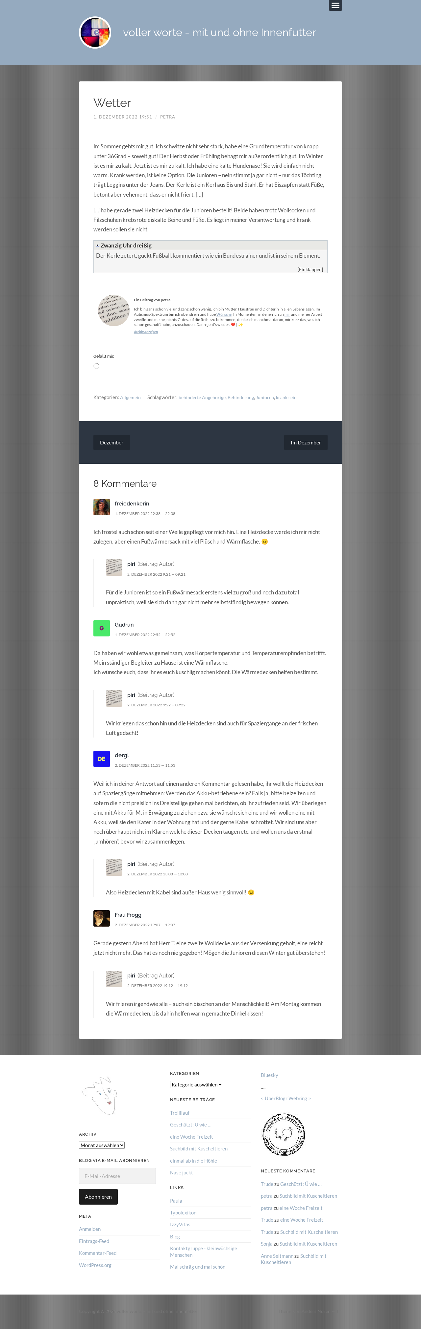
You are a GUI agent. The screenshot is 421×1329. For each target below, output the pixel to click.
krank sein (293, 397)
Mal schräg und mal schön (197, 1267)
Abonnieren (98, 1197)
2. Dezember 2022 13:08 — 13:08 (161, 874)
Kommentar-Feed (97, 1253)
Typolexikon (183, 1213)
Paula (176, 1201)
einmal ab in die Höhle (193, 1161)
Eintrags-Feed (94, 1242)
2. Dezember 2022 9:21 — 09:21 (160, 574)
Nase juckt (181, 1173)
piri (131, 564)
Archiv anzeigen (147, 332)
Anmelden (90, 1230)
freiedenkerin (132, 504)
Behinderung (245, 397)
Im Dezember (306, 443)
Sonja (267, 1244)
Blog (175, 1236)
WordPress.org (95, 1265)
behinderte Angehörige (204, 397)
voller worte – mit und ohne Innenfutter (157, 1311)
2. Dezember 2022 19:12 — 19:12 (161, 986)
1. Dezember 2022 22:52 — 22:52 (149, 635)
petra (167, 117)
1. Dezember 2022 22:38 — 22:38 (149, 514)
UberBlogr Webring (286, 1099)
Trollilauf (179, 1113)
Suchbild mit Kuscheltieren (199, 1149)
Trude (267, 1185)
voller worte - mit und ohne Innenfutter (227, 33)
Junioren (270, 397)
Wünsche (224, 314)
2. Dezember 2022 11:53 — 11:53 (149, 765)
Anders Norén (316, 1311)
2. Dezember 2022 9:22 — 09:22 (160, 705)
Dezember (111, 443)
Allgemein (131, 397)
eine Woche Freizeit (191, 1137)
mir (289, 314)
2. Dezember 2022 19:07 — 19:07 (149, 925)
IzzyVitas (180, 1225)
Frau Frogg (129, 915)
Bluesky (269, 1076)
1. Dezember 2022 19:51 (122, 117)
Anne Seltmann (277, 1256)
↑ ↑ (339, 1311)
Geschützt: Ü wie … (190, 1125)
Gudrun (124, 625)
